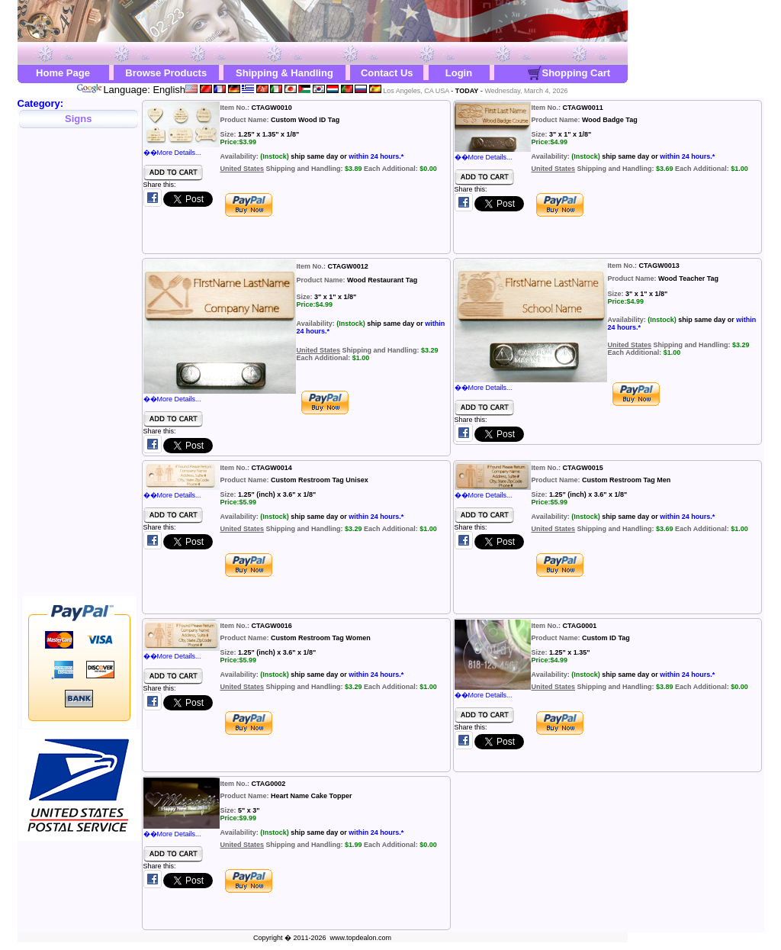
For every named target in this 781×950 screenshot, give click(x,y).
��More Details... (181, 148)
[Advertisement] (79, 366)
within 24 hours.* (376, 156)
